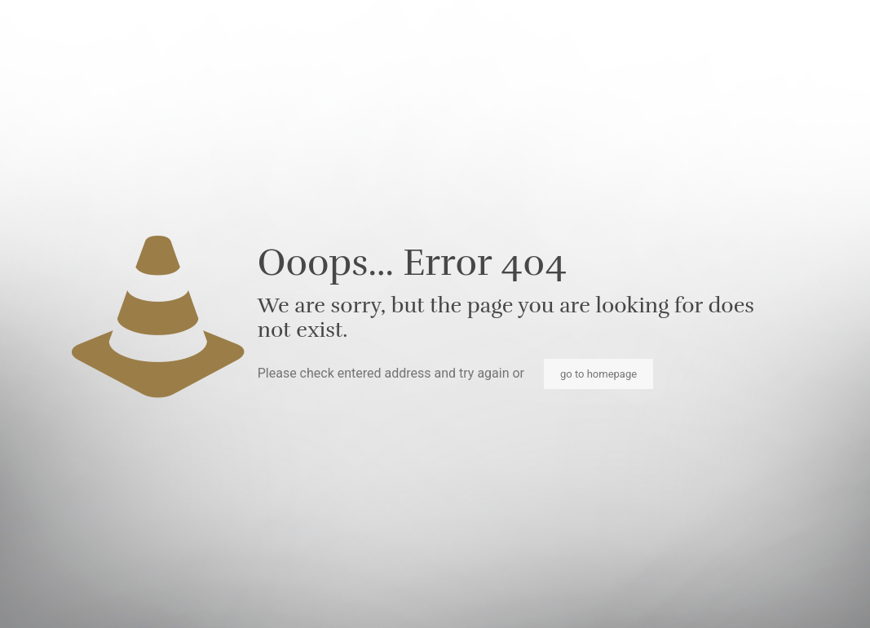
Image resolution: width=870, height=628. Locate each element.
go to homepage (598, 374)
